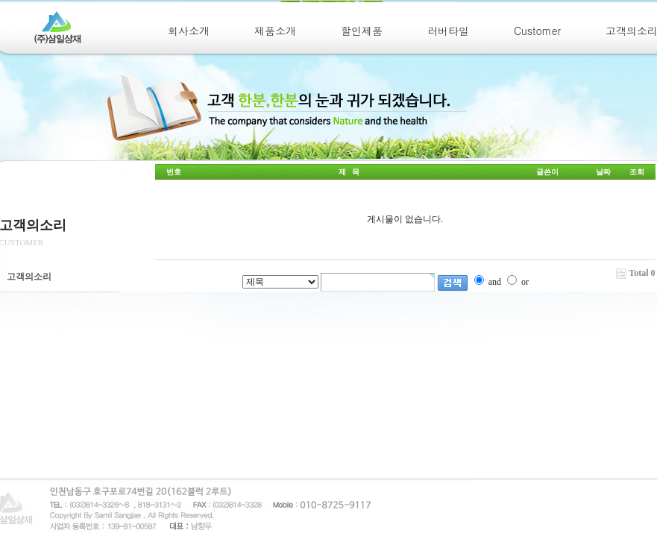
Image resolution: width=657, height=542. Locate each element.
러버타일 (448, 30)
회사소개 (189, 30)
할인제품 (362, 30)
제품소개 (275, 30)
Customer (537, 30)
